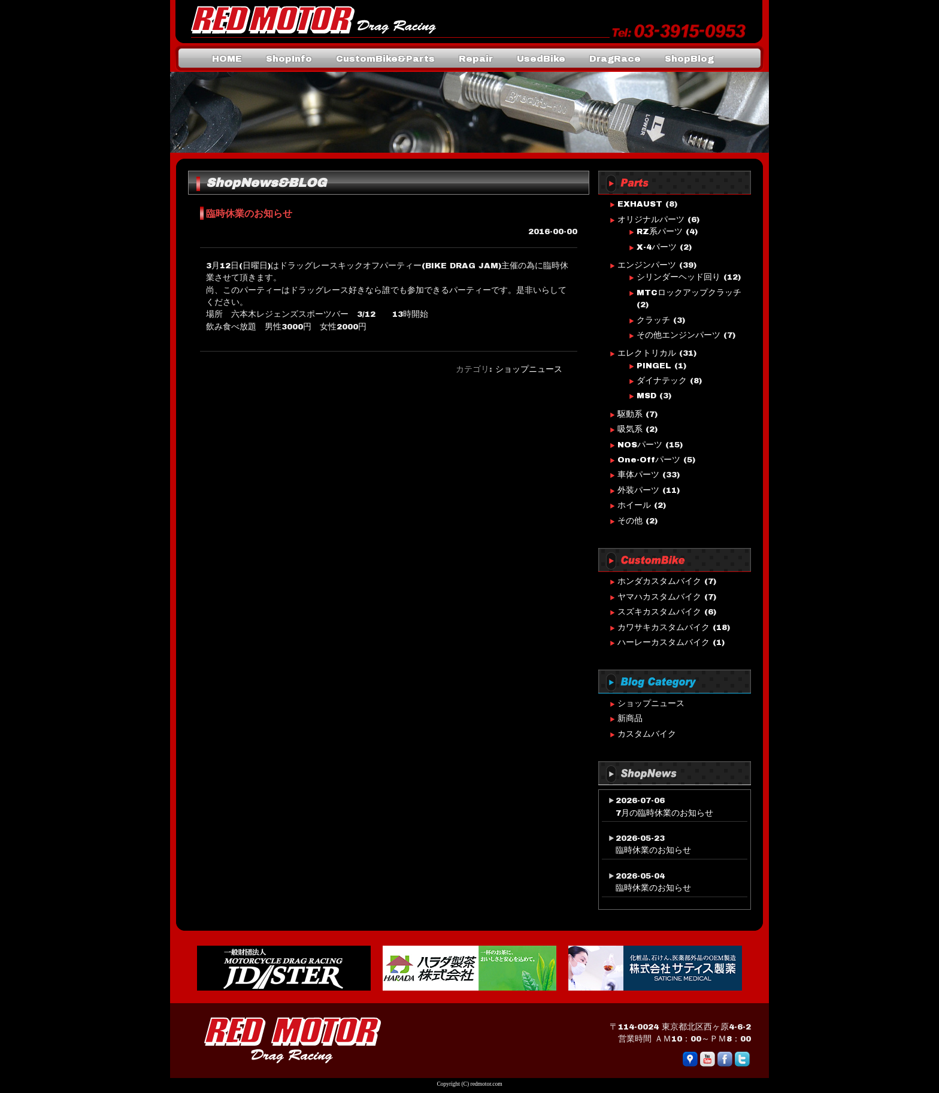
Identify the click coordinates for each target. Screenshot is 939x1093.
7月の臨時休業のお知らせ (664, 813)
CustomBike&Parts (385, 58)
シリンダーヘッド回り (678, 277)
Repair (476, 58)
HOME (227, 58)
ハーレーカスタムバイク (663, 642)
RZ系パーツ (660, 231)
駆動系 (630, 414)
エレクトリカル (646, 353)
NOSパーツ (639, 444)
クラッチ (653, 320)
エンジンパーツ (646, 265)
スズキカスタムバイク (659, 611)
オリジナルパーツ (650, 219)
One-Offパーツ (648, 459)
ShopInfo (289, 58)
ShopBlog (689, 58)
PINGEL (654, 365)
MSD (646, 395)
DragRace (615, 58)
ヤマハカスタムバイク (659, 596)
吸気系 (630, 429)
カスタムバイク (646, 733)
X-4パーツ (657, 247)
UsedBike (541, 58)
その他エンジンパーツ (678, 335)
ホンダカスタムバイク (659, 581)
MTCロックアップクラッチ (689, 292)
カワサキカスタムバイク (663, 627)
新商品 (630, 718)
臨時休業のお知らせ (653, 850)
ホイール (634, 505)
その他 (630, 520)
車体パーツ (638, 474)
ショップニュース (528, 369)
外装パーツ (638, 490)
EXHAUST (639, 203)
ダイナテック (662, 380)
